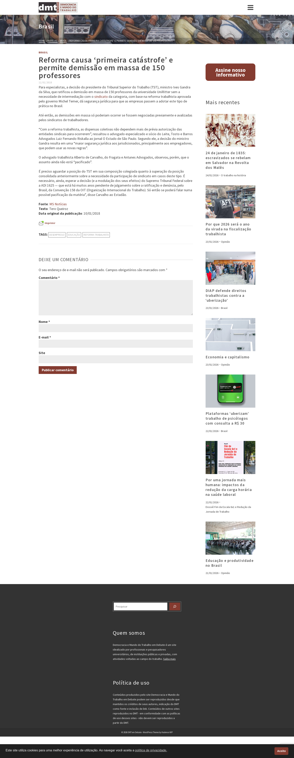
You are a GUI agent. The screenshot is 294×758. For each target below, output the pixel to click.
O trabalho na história (233, 175)
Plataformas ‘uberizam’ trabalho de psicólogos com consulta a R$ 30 (227, 418)
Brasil (43, 52)
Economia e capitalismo (227, 357)
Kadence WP (167, 732)
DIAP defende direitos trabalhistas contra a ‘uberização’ (226, 295)
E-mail (45, 337)
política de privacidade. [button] (151, 750)
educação (74, 234)
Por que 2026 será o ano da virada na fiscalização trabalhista (228, 229)
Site (42, 353)
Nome (44, 321)
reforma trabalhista (96, 234)
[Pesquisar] (174, 606)
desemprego (56, 234)
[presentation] (230, 130)
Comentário (49, 277)
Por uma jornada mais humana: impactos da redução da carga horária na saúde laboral (229, 487)
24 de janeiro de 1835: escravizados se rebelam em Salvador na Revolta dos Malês (228, 160)
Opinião (225, 241)
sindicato (101, 96)
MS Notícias (58, 204)
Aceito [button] (281, 751)
